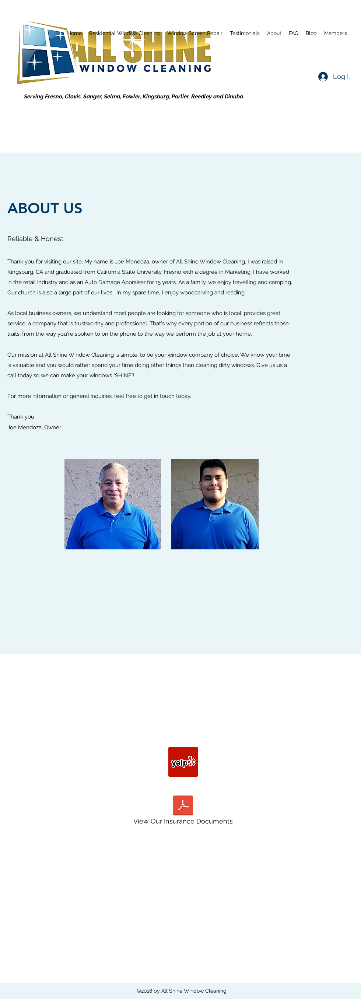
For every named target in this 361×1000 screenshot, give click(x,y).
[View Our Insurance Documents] (183, 812)
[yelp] (183, 762)
